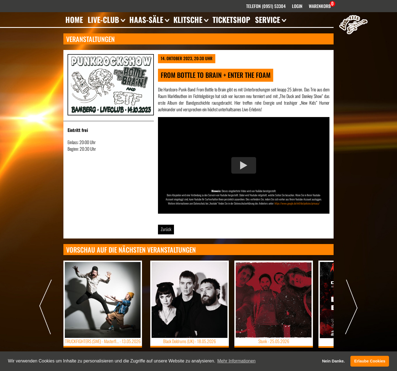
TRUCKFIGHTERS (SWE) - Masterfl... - (103, 341)
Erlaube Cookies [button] (369, 361)
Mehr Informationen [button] (236, 361)
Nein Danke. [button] (333, 361)
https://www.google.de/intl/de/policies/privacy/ (297, 203)
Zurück (166, 229)
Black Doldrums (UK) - (189, 341)
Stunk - (273, 341)
